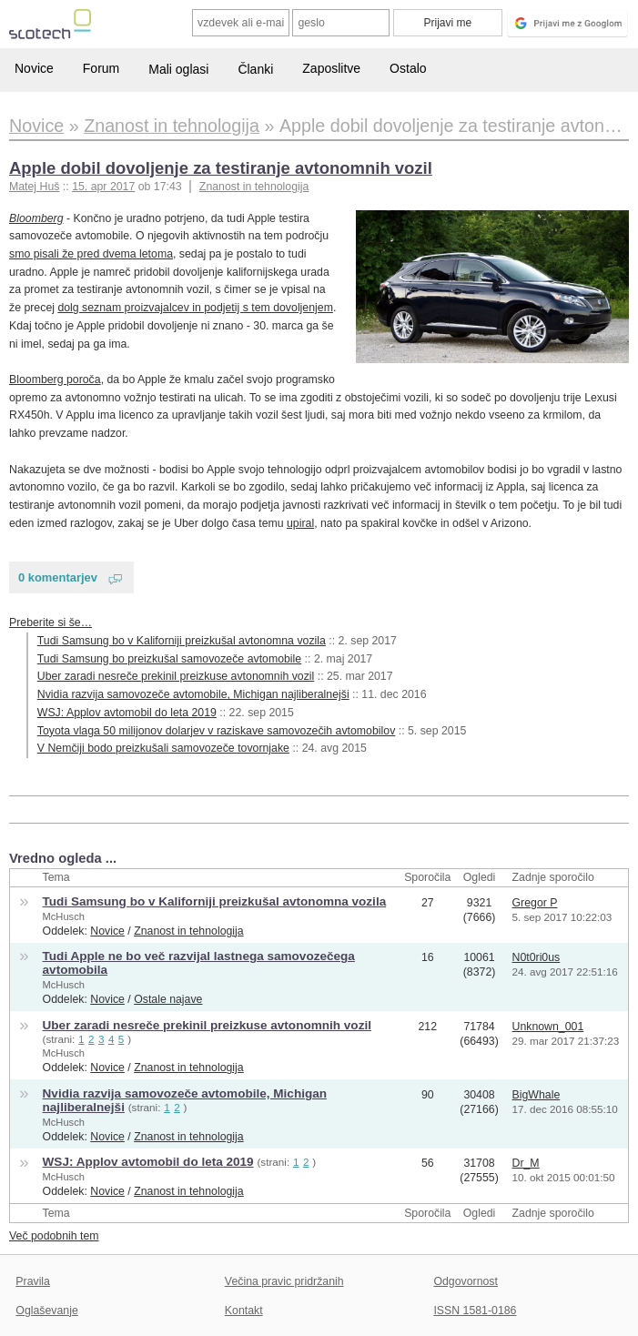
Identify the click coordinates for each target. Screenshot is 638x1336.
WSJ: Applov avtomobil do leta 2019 (127, 712)
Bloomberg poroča (55, 379)
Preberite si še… (50, 622)
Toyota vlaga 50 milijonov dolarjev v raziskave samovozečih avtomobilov (216, 730)
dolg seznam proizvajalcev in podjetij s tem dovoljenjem (195, 307)
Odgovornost (465, 1281)
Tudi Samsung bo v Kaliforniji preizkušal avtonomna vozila (181, 640)
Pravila (32, 1281)
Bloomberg (36, 218)
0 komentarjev (57, 577)
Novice (34, 68)
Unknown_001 (548, 1026)
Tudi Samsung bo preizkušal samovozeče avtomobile (169, 659)
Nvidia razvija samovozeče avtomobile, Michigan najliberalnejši (193, 694)
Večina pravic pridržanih (284, 1281)
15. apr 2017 (103, 186)
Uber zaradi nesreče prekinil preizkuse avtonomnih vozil (176, 676)
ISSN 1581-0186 (474, 1310)
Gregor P (535, 902)
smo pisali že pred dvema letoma (91, 254)
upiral (300, 523)
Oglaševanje (46, 1310)
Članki (255, 69)
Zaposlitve (331, 68)
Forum (101, 68)
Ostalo (408, 68)
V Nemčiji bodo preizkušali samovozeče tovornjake (163, 748)
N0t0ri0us (536, 957)
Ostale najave (168, 999)
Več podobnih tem (54, 1236)
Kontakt (244, 1310)
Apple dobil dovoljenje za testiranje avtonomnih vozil (220, 167)
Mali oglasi (178, 69)
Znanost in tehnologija (254, 186)
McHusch (64, 916)
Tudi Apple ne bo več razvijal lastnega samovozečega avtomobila (199, 963)
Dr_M (526, 1163)
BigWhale (536, 1094)
